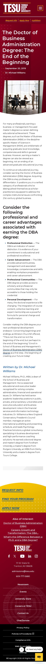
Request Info (11, 20)
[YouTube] (22, 557)
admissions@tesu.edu (23, 571)
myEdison (36, 20)
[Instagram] (36, 557)
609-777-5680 (23, 576)
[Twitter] (15, 557)
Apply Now (24, 20)
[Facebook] (9, 557)
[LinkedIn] (29, 557)
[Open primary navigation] (40, 8)
